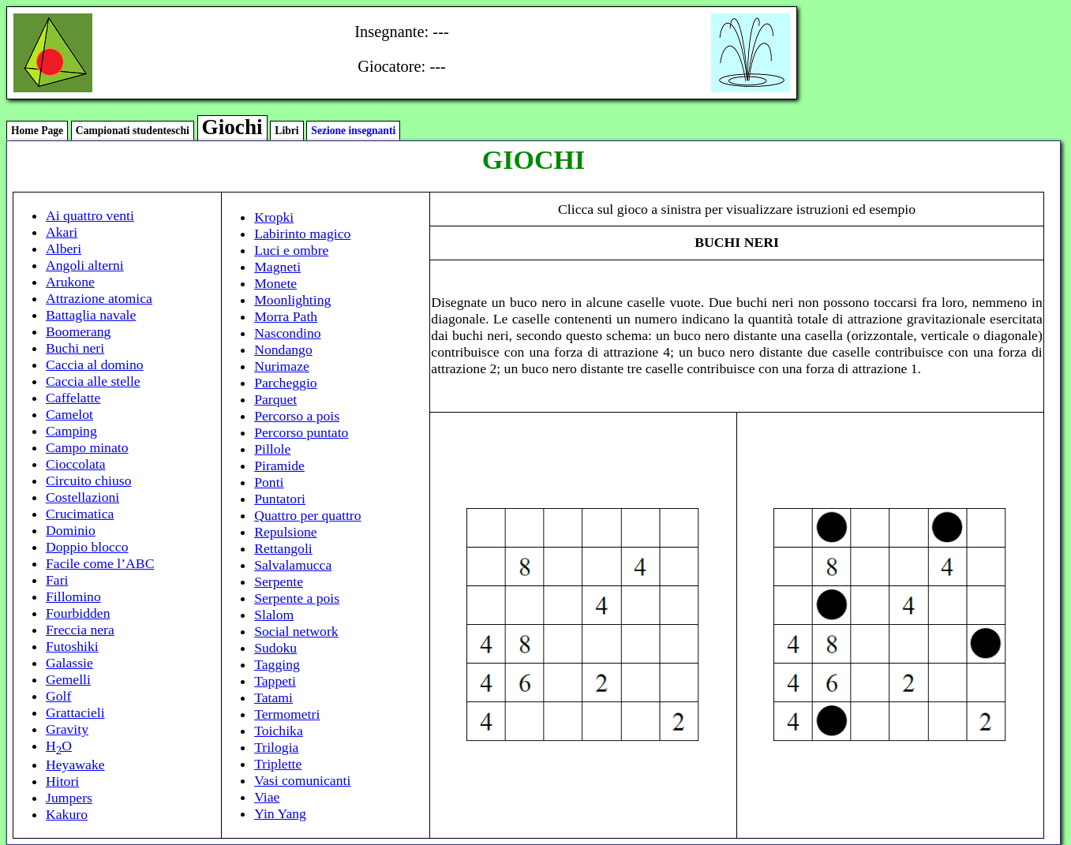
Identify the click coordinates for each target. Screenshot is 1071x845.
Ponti (268, 482)
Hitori (62, 781)
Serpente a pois (296, 598)
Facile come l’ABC (100, 563)
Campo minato (87, 447)
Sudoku (275, 648)
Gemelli (68, 679)
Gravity (67, 729)
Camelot (69, 414)
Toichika (278, 730)
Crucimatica (80, 514)
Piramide (279, 465)
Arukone (70, 282)
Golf (58, 696)
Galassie (69, 663)
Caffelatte (73, 398)
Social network (296, 631)
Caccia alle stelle (93, 381)
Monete (275, 283)
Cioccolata (76, 464)
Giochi (232, 127)
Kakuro (67, 814)
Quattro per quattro (307, 515)
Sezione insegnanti (353, 130)
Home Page (37, 130)
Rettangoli (283, 548)
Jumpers (69, 798)
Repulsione (285, 532)
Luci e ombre (291, 250)
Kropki (274, 217)
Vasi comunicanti (302, 780)
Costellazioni (82, 497)
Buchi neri (75, 348)
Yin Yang (280, 813)
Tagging (277, 664)
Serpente (278, 581)
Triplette (277, 764)
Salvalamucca (292, 565)
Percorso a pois (296, 416)
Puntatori (279, 499)
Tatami (273, 697)
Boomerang (78, 331)
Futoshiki (72, 646)
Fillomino (73, 596)
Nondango (283, 349)
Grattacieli (75, 712)
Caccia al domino (95, 364)
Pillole (272, 449)
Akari (61, 232)
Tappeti (275, 681)
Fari (57, 580)
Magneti (277, 267)
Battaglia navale (91, 315)
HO (59, 745)
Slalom (274, 615)
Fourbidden (78, 613)
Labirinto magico (302, 233)
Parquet (275, 399)
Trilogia (276, 747)
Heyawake (75, 764)
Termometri (287, 714)
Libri (286, 130)
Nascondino (287, 333)
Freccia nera (80, 629)
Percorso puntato (301, 432)
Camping (71, 431)
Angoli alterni (85, 265)
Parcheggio (285, 383)
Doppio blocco (87, 547)
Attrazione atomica (99, 298)
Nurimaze (281, 366)
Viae (266, 797)
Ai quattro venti (90, 215)
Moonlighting (292, 300)
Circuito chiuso (88, 480)
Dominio (70, 530)
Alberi (63, 248)
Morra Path (285, 316)
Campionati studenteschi (132, 130)
